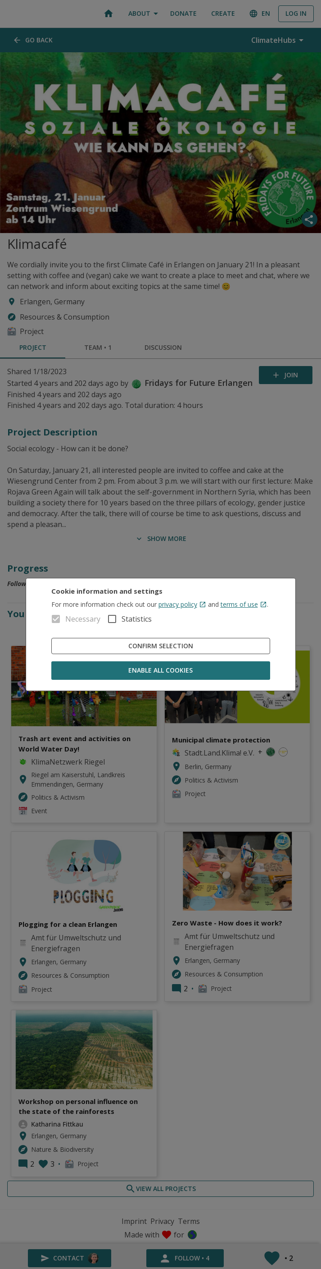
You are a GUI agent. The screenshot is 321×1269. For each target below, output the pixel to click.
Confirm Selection (161, 646)
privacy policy (182, 604)
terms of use (244, 604)
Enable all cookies (160, 670)
